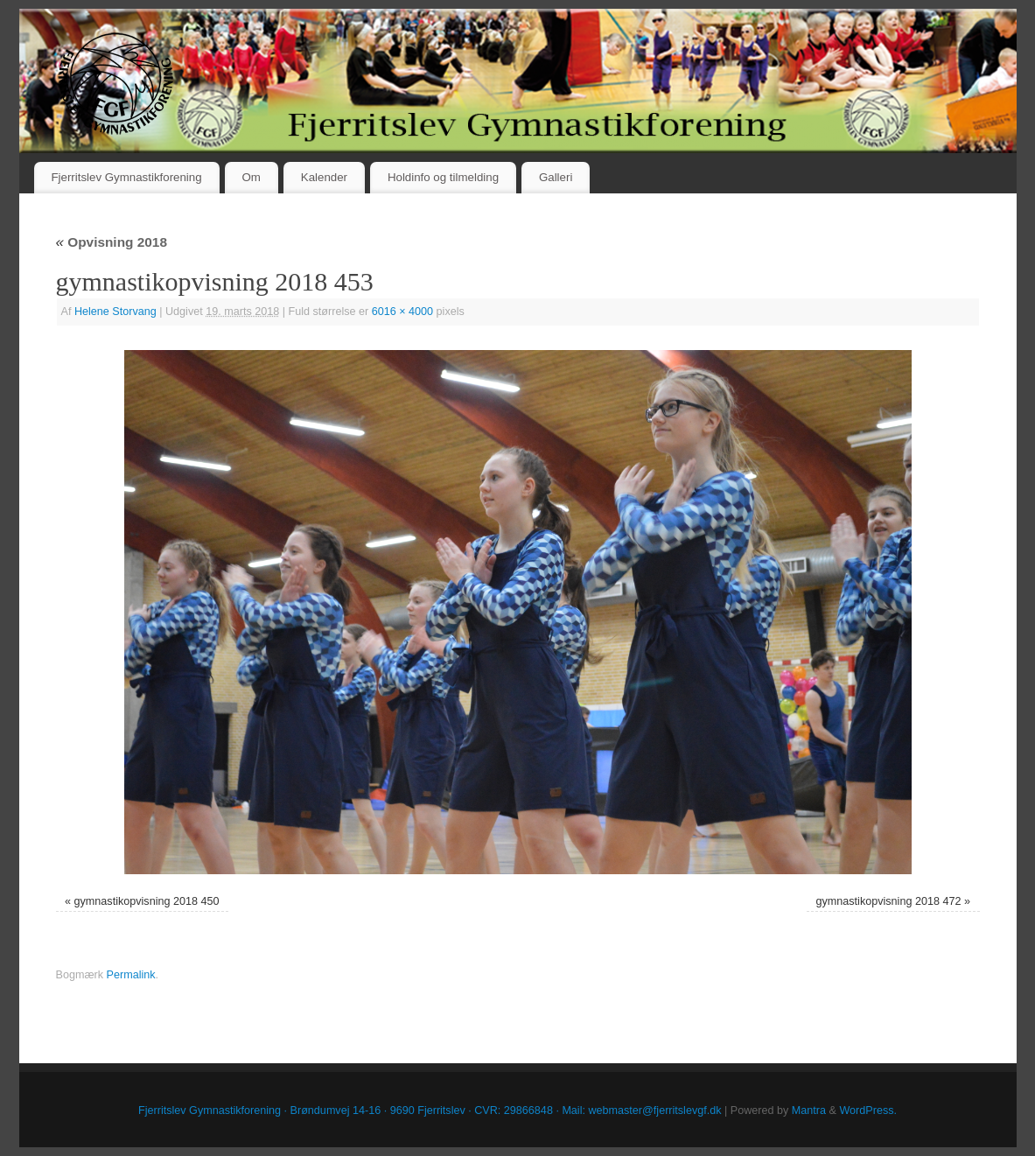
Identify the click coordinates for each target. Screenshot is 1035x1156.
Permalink (131, 975)
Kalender (324, 177)
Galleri (555, 177)
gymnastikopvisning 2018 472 (889, 901)
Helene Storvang (115, 311)
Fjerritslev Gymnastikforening (126, 177)
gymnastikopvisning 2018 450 (147, 901)
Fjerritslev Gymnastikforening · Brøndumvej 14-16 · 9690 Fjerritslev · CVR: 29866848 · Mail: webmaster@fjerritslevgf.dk (430, 1110)
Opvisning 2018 (111, 242)
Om (250, 177)
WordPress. (868, 1110)
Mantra (809, 1110)
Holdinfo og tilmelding (443, 177)
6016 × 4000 (402, 311)
